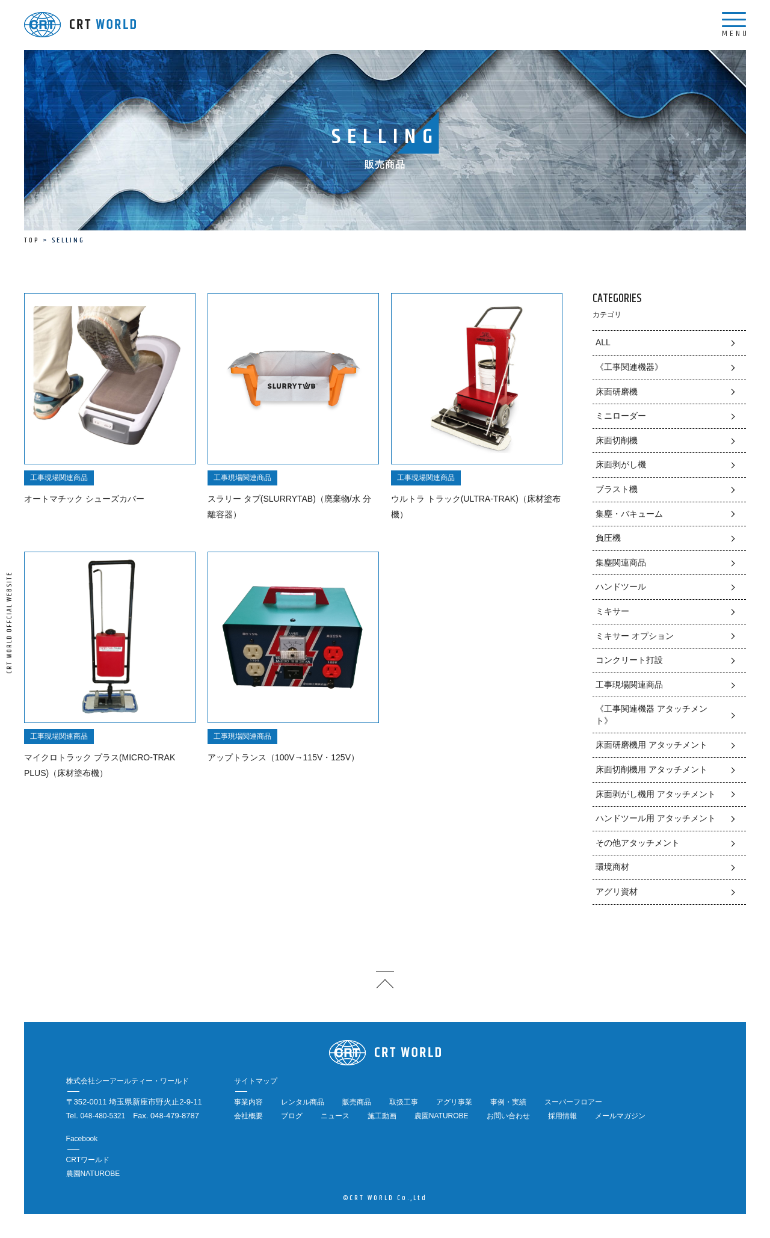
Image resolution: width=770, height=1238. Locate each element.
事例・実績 (508, 1102)
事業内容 (248, 1102)
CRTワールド (87, 1160)
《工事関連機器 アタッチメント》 (651, 714)
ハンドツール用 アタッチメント (656, 818)
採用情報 (562, 1116)
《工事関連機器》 (629, 367)
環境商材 (612, 867)
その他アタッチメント (638, 843)
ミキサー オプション (635, 636)
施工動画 (382, 1116)
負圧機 (608, 538)
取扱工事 (403, 1102)
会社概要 (248, 1116)
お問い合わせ (508, 1116)
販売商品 (356, 1102)
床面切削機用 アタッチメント (651, 769)
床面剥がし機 (621, 464)
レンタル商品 (302, 1102)
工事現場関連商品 (629, 684)
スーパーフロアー (573, 1102)
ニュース (335, 1116)
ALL (603, 342)
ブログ (292, 1116)
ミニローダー (621, 415)
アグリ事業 (454, 1102)
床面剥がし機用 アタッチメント (656, 794)
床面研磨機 (617, 391)
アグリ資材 (617, 891)
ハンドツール (621, 586)
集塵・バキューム (629, 514)
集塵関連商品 (621, 562)
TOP (31, 240)
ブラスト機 (617, 489)
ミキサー (612, 611)
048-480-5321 (102, 1116)
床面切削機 (617, 440)
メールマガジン (620, 1116)
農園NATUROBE (441, 1116)
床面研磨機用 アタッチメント (651, 745)
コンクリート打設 (629, 660)
